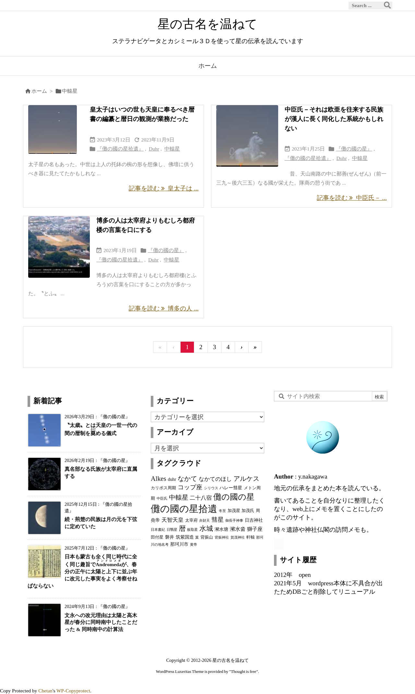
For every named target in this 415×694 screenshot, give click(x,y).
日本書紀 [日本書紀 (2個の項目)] (158, 529)
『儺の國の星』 (354, 149)
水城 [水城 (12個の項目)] (206, 528)
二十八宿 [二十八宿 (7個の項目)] (201, 497)
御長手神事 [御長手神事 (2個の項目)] (234, 520)
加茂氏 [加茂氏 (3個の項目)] (248, 510)
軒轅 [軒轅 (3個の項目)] (250, 537)
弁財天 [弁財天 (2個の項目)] (204, 520)
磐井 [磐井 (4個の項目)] (169, 537)
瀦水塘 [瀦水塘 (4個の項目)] (221, 529)
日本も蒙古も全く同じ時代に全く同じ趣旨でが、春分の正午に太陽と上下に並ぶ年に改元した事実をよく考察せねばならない (82, 571)
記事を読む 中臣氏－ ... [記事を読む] (352, 197)
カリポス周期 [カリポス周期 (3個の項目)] (163, 488)
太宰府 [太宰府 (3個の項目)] (191, 520)
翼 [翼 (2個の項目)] (197, 537)
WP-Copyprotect (73, 690)
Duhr (154, 149)
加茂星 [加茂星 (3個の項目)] (234, 510)
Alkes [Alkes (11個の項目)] (158, 478)
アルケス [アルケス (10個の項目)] (246, 478)
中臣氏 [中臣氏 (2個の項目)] (162, 498)
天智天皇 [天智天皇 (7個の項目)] (172, 520)
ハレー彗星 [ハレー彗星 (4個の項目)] (230, 487)
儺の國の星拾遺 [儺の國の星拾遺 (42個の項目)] (184, 509)
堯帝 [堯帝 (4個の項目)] (155, 520)
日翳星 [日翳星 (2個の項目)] (172, 529)
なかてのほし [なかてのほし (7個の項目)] (215, 479)
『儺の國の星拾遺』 (120, 149)
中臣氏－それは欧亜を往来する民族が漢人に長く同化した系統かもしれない (334, 119)
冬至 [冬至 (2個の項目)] (222, 511)
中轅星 (172, 149)
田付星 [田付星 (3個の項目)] (157, 537)
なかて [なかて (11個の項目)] (187, 478)
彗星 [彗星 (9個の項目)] (217, 519)
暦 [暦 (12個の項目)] (182, 528)
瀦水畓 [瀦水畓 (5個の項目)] (237, 529)
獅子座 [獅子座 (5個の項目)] (255, 529)
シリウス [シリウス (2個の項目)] (211, 488)
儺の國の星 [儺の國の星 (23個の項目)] (234, 496)
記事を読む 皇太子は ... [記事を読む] (164, 188)
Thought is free (243, 671)
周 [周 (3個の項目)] (258, 510)
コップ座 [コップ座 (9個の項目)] (190, 487)
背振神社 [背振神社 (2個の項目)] (222, 537)
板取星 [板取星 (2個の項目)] (192, 529)
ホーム (39, 91)
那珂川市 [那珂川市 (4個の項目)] (179, 544)
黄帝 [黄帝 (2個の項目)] (193, 544)
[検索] (387, 5)
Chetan (45, 690)
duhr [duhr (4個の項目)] (172, 479)
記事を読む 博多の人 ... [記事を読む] (164, 308)
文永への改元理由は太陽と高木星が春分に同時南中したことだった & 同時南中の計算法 (101, 622)
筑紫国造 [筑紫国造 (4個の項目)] (185, 537)
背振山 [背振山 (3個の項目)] (206, 537)
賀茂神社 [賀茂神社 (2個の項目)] (238, 537)
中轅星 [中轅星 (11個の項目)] (178, 497)
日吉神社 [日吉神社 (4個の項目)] (254, 520)
